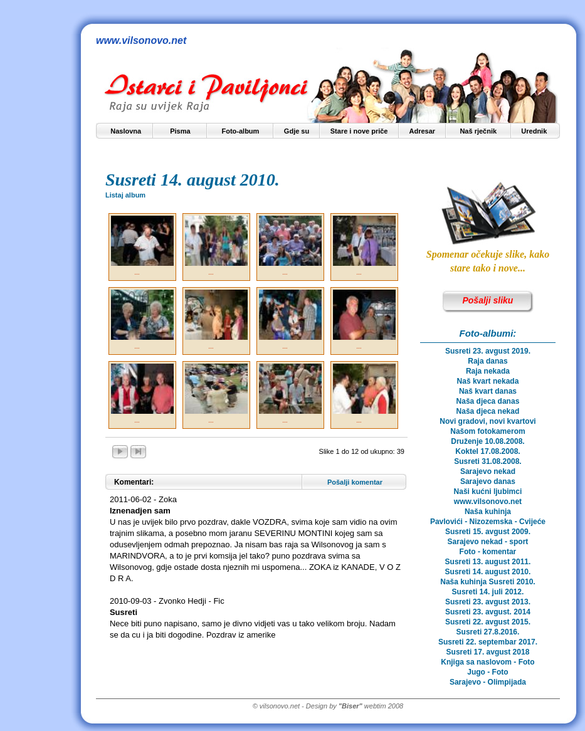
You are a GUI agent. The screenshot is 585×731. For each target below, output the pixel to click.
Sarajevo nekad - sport (488, 541)
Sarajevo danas (487, 481)
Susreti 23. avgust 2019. (487, 351)
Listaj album (125, 195)
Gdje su (296, 131)
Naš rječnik (478, 131)
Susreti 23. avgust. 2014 (487, 611)
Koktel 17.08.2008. (487, 451)
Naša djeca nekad (488, 411)
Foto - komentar (488, 551)
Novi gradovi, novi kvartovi (487, 421)
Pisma (180, 131)
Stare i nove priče (359, 131)
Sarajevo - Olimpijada (488, 682)
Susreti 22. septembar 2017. (487, 642)
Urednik (534, 131)
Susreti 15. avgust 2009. (487, 531)
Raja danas (487, 361)
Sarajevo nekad (487, 471)
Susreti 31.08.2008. (487, 461)
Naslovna (125, 131)
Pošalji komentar (354, 482)
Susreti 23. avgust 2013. (487, 601)
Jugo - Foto (487, 672)
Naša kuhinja (488, 511)
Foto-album (240, 131)
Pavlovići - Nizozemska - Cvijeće (487, 521)
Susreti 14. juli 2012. (488, 591)
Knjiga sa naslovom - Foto (487, 662)
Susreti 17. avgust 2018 (488, 652)
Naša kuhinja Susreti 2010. (487, 581)
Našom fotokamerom (487, 431)
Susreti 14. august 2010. (488, 571)
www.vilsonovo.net (488, 501)
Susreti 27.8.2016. (488, 632)
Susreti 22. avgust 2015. (487, 622)
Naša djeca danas (488, 401)
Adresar (422, 131)
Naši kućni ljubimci (488, 491)
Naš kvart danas (488, 391)
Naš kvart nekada (488, 381)
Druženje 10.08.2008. (487, 441)
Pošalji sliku (487, 300)
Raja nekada (488, 371)
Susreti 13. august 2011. (488, 561)
